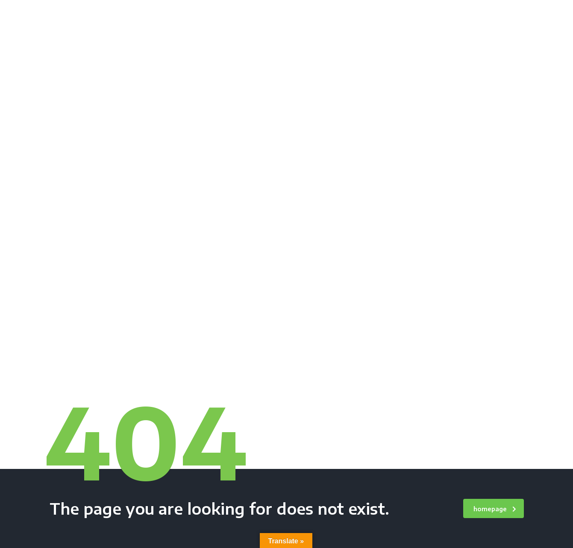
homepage (494, 509)
